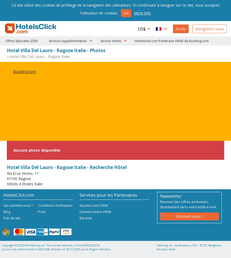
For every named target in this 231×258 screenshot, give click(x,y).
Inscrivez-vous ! (189, 216)
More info (142, 13)
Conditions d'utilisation (55, 205)
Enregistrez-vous (209, 28)
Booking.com (24, 71)
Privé (41, 212)
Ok (126, 13)
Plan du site (11, 218)
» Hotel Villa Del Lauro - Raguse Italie (38, 56)
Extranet (86, 218)
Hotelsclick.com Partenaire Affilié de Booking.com (172, 41)
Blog (6, 212)
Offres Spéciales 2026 (21, 41)
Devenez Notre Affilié (95, 212)
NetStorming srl (206, 252)
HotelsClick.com (31, 28)
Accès (181, 28)
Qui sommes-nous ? (18, 205)
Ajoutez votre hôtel (94, 205)
